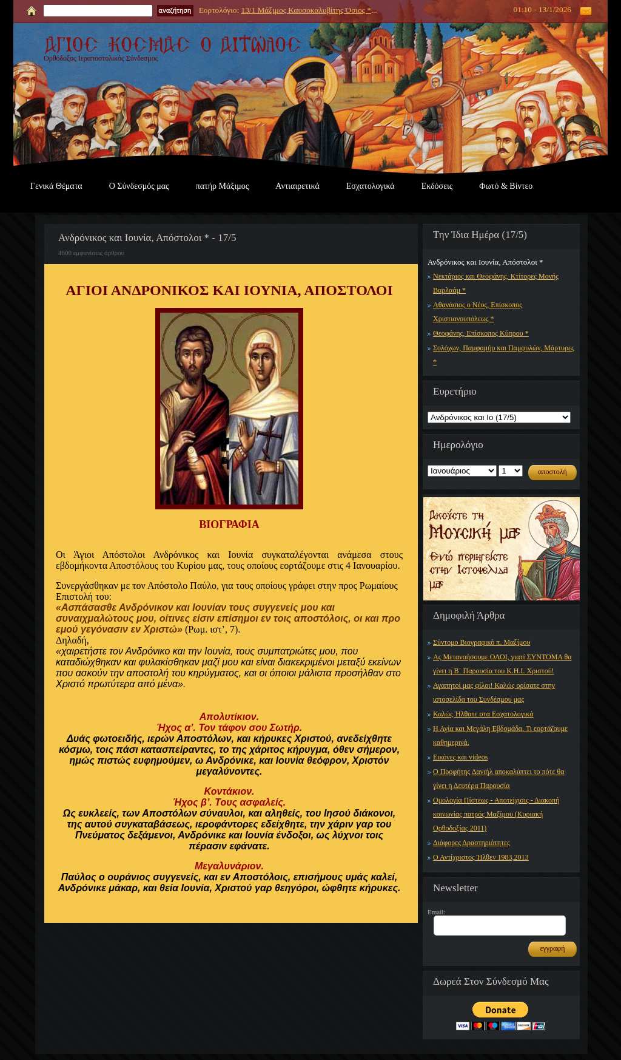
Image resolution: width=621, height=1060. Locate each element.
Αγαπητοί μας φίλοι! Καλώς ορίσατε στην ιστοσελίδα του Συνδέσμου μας (494, 692)
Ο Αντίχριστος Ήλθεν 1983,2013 (481, 857)
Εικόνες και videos (460, 757)
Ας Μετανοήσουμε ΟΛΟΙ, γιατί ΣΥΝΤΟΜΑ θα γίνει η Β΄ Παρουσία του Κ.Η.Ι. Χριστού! (502, 664)
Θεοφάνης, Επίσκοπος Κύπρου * (481, 333)
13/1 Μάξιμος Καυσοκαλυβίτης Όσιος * (306, 10)
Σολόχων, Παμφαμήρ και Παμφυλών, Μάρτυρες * (503, 355)
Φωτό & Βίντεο (505, 186)
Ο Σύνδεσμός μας (139, 186)
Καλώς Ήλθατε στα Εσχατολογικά (483, 714)
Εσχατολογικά (370, 186)
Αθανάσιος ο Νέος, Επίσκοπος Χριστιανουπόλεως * (477, 312)
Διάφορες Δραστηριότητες (471, 842)
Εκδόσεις (437, 186)
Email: (436, 912)
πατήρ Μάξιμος (222, 186)
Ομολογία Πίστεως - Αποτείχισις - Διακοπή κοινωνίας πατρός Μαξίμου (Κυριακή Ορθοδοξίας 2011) (496, 814)
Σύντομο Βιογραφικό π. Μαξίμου (481, 642)
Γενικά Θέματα (56, 186)
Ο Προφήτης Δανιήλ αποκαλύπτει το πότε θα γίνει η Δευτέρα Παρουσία (499, 778)
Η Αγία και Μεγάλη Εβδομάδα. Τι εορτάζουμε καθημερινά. (500, 735)
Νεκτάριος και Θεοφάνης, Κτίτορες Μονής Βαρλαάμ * (496, 283)
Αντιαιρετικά (297, 186)
